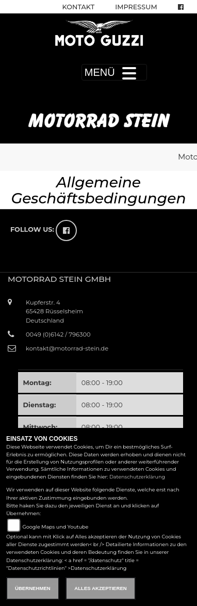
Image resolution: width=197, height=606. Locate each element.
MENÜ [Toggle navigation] (114, 72)
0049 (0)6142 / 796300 (58, 334)
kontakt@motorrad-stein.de (67, 348)
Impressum (136, 7)
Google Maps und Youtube (55, 527)
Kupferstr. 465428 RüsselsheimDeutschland (54, 311)
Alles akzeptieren (100, 588)
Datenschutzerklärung (137, 477)
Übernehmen (33, 588)
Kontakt (78, 7)
